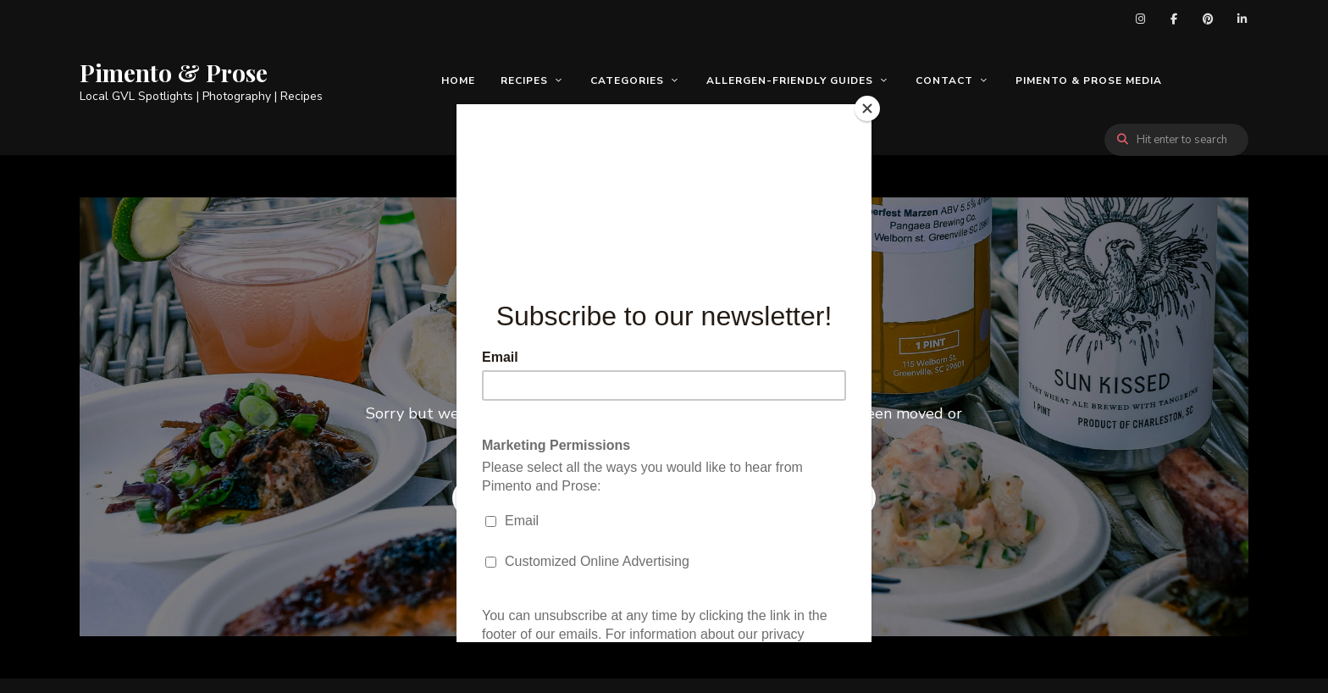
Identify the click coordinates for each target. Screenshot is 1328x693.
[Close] (867, 108)
